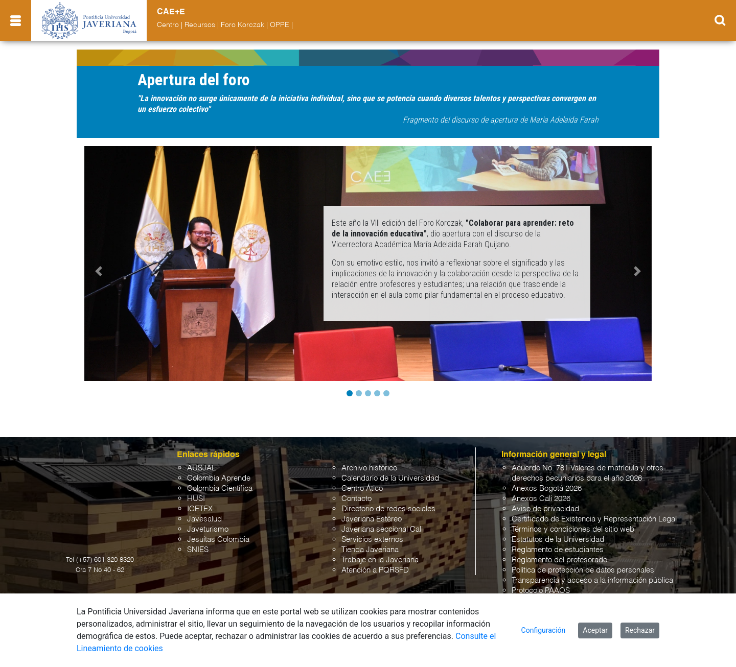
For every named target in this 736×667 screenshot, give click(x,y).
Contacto (356, 499)
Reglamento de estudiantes (558, 550)
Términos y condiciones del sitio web (573, 529)
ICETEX (200, 509)
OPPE (279, 25)
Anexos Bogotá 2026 (547, 488)
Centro (168, 25)
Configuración (543, 630)
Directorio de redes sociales (388, 509)
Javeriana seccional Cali (382, 529)
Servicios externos (372, 539)
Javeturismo (207, 529)
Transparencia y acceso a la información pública (592, 580)
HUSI (196, 499)
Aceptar (595, 630)
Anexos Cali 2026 (541, 499)
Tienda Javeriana (370, 550)
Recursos (200, 25)
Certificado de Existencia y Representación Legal (594, 519)
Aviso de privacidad (545, 509)
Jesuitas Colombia (218, 539)
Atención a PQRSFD (375, 570)
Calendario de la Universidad (390, 478)
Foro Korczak (242, 25)
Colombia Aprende (218, 478)
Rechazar (640, 630)
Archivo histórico (369, 468)
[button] (98, 271)
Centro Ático (362, 488)
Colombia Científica (219, 488)
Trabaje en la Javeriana (380, 560)
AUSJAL (201, 468)
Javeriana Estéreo (371, 519)
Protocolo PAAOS (541, 590)
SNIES (198, 550)
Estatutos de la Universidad (558, 539)
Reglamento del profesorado (559, 560)
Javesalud (204, 519)
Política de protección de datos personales (583, 570)
